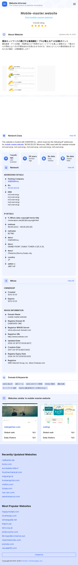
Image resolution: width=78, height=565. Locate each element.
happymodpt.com (10, 511)
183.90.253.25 (13, 188)
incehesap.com (9, 515)
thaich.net (6, 524)
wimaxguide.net (9, 519)
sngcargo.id (7, 476)
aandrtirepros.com (11, 496)
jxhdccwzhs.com (10, 532)
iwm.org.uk (7, 528)
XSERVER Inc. (13, 181)
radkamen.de (8, 460)
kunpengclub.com (10, 480)
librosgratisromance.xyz (13, 536)
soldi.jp (46, 427)
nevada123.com (9, 548)
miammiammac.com (11, 540)
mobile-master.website (14, 144)
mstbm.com (7, 484)
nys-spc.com (8, 492)
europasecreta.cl (10, 468)
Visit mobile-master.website (39, 17)
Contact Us (39, 555)
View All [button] (73, 136)
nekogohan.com (12, 427)
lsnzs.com (7, 464)
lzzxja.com (7, 488)
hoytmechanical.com (12, 472)
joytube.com (8, 544)
